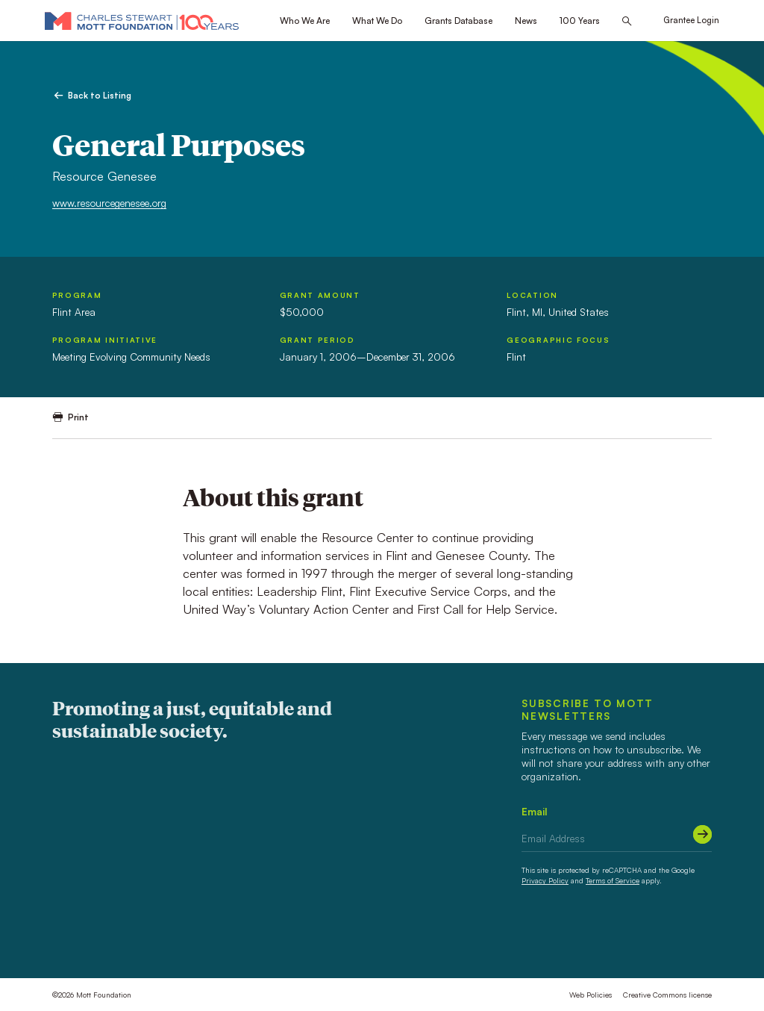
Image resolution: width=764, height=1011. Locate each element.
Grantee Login (691, 20)
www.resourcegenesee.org (109, 202)
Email (535, 811)
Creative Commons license (667, 994)
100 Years (580, 20)
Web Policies (590, 994)
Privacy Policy (545, 880)
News (526, 20)
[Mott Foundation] (142, 20)
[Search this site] (626, 21)
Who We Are (305, 20)
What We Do (377, 20)
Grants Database (458, 20)
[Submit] (702, 834)
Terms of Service (612, 880)
